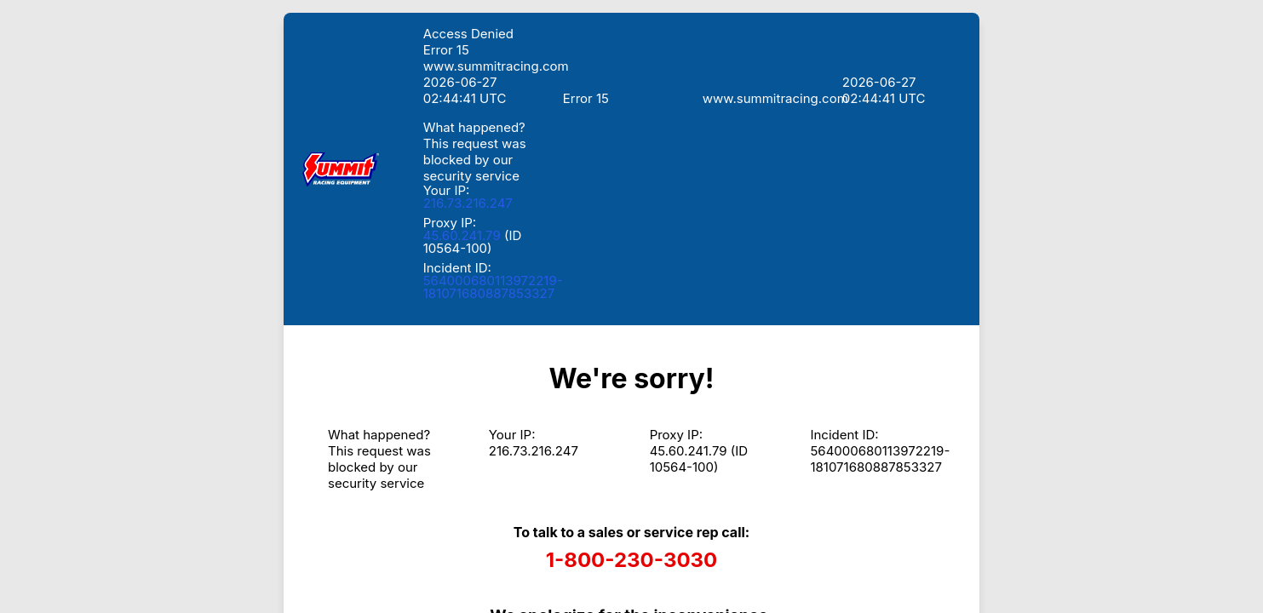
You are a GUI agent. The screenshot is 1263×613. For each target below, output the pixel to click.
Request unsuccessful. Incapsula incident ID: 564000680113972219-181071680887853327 (631, 306)
